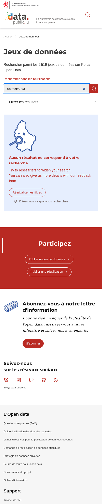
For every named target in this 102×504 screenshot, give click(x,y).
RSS (57, 380)
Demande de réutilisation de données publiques (32, 447)
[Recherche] (47, 88)
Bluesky (7, 380)
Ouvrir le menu (96, 14)
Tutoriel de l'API (13, 500)
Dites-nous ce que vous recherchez (43, 201)
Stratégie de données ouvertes (22, 455)
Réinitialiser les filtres (27, 192)
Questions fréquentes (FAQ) (20, 423)
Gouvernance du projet (17, 472)
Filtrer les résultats (23, 102)
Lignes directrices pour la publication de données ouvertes (38, 439)
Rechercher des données (87, 14)
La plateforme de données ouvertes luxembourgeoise (55, 21)
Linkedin (19, 380)
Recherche (93, 88)
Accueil (8, 36)
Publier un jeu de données (47, 259)
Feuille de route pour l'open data (23, 464)
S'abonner (33, 343)
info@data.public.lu (15, 387)
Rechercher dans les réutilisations (27, 79)
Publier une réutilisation (46, 271)
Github (44, 380)
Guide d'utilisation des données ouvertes (28, 431)
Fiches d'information (16, 480)
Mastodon (32, 380)
